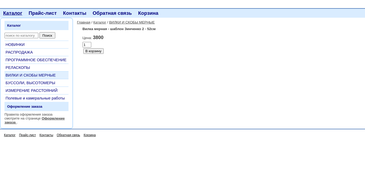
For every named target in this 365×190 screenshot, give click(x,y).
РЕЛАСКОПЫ (18, 67)
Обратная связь (112, 13)
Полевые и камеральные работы (35, 98)
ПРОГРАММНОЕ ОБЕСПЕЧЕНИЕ (36, 60)
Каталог (12, 13)
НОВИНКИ (15, 44)
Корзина (148, 13)
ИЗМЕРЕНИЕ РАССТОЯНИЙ (31, 90)
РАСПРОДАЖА (19, 52)
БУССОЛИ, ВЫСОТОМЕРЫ (30, 83)
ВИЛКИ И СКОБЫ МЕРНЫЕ (31, 75)
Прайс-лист (43, 13)
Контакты (74, 13)
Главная (83, 22)
